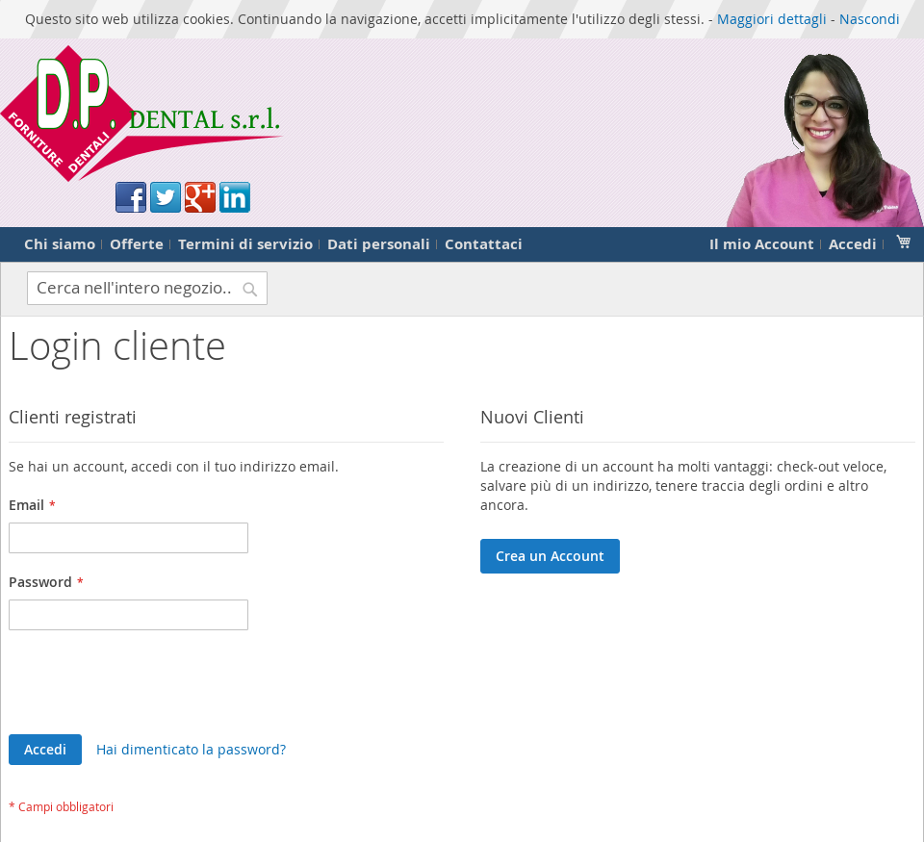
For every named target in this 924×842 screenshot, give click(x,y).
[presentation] (155, 687)
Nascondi (869, 19)
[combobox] (147, 288)
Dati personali (378, 244)
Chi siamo (59, 244)
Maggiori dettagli (772, 19)
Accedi (853, 244)
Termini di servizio (245, 244)
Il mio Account (761, 244)
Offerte (137, 244)
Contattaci (484, 244)
